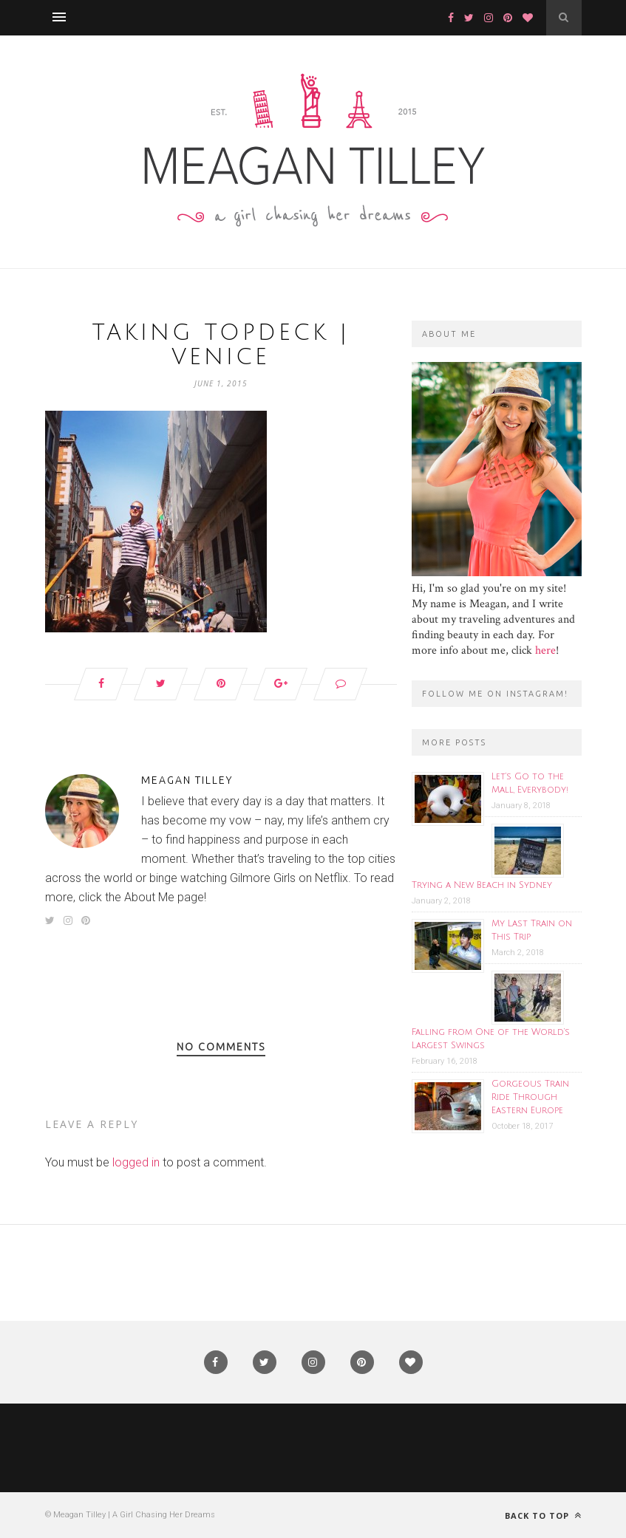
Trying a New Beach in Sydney (482, 885)
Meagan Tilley (187, 780)
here (545, 650)
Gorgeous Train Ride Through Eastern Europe (530, 1097)
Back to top (543, 1515)
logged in (136, 1162)
